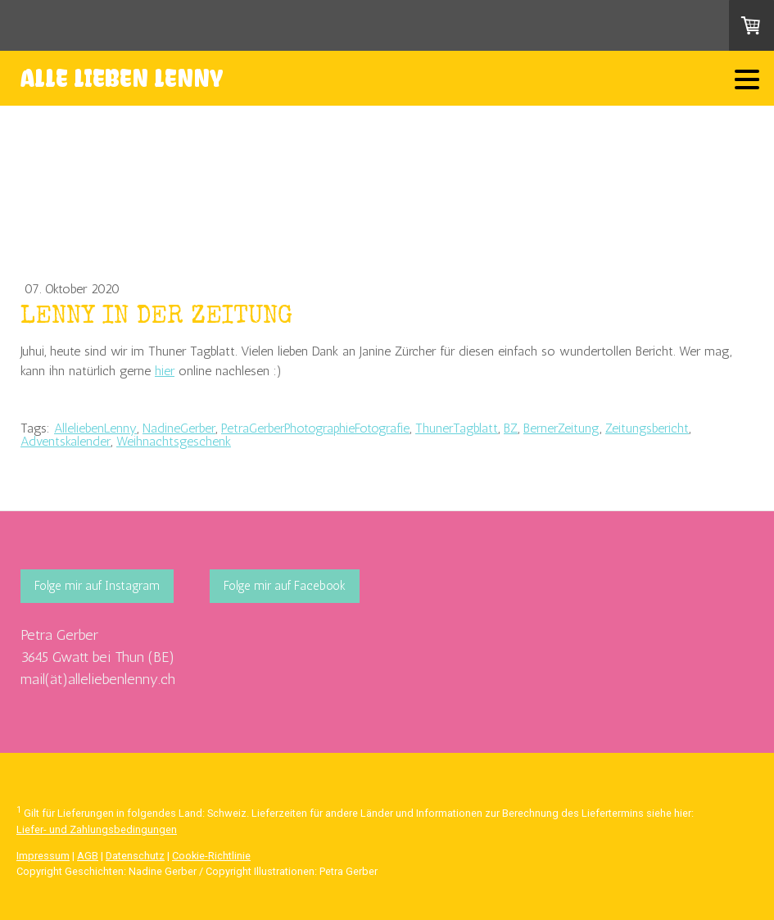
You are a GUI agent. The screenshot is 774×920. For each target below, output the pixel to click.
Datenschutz (135, 856)
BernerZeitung (561, 428)
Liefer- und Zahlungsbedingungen (96, 829)
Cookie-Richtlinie (211, 856)
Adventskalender (65, 441)
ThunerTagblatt (456, 428)
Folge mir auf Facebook (285, 585)
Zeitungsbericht (647, 428)
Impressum (43, 856)
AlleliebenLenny (95, 428)
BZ (511, 428)
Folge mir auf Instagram (97, 585)
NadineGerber (179, 428)
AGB (87, 856)
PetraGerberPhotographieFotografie (315, 428)
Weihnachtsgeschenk (173, 441)
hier (164, 370)
